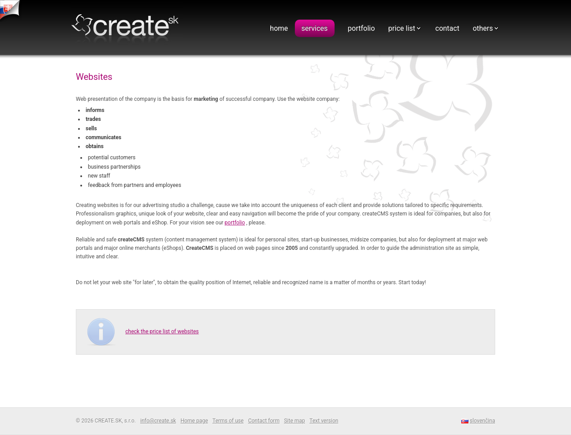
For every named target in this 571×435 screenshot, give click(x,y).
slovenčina (482, 421)
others (483, 28)
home (279, 28)
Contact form (264, 421)
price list (401, 28)
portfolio (361, 28)
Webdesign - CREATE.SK (127, 28)
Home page (194, 421)
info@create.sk (158, 421)
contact (447, 28)
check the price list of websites (162, 331)
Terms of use (228, 421)
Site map (294, 421)
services (315, 28)
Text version (324, 421)
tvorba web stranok (11, 11)
